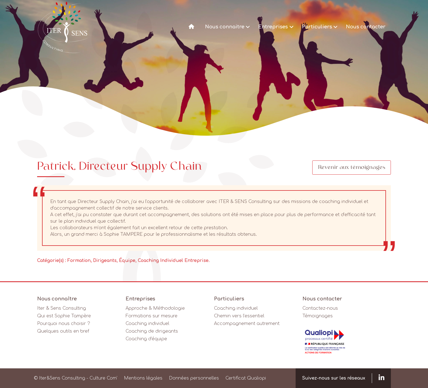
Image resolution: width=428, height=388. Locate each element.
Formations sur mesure (151, 316)
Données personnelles (194, 378)
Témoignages (317, 316)
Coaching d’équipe (146, 338)
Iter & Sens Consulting (61, 308)
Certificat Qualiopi (245, 378)
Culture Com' (103, 378)
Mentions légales (143, 378)
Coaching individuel (147, 323)
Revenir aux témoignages (351, 167)
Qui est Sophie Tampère (64, 316)
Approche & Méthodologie (155, 308)
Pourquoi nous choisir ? (63, 323)
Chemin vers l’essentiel (239, 316)
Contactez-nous (320, 308)
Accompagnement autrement (247, 323)
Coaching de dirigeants (152, 331)
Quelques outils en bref (63, 331)
